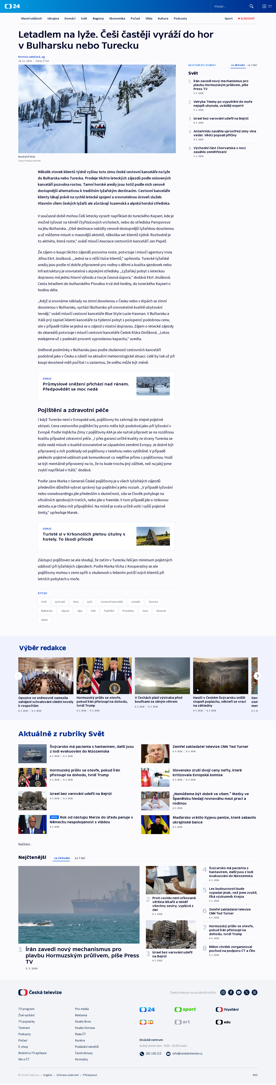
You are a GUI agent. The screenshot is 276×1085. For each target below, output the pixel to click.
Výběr (44, 620)
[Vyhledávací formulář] (234, 6)
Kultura (163, 18)
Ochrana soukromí (67, 1076)
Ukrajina (53, 18)
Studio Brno (83, 1023)
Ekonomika (117, 18)
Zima (145, 611)
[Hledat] (251, 6)
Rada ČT (80, 1035)
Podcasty (180, 18)
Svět (84, 18)
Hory (76, 601)
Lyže (89, 601)
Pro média (82, 1010)
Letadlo (136, 601)
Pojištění (109, 611)
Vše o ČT (24, 1060)
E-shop (23, 1048)
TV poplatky (26, 1023)
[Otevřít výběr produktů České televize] (267, 6)
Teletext (24, 1029)
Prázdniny (128, 611)
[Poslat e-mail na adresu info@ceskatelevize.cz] (184, 1054)
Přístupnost (90, 1076)
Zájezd (65, 611)
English (48, 1076)
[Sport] (228, 18)
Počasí (135, 18)
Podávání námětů (87, 1048)
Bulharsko (47, 611)
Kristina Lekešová (29, 56)
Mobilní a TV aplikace (32, 1054)
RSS (255, 1076)
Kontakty (81, 1060)
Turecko (153, 601)
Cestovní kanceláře (112, 601)
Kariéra (80, 1041)
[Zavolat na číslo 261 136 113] (150, 1054)
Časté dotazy (84, 1054)
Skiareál (161, 611)
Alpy (79, 611)
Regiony (98, 18)
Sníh (93, 611)
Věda (148, 18)
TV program (26, 1010)
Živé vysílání (26, 1016)
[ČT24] (12, 6)
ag (43, 56)
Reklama (81, 1016)
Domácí (70, 18)
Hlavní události (31, 18)
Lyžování (60, 601)
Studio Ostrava (85, 1029)
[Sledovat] (246, 18)
